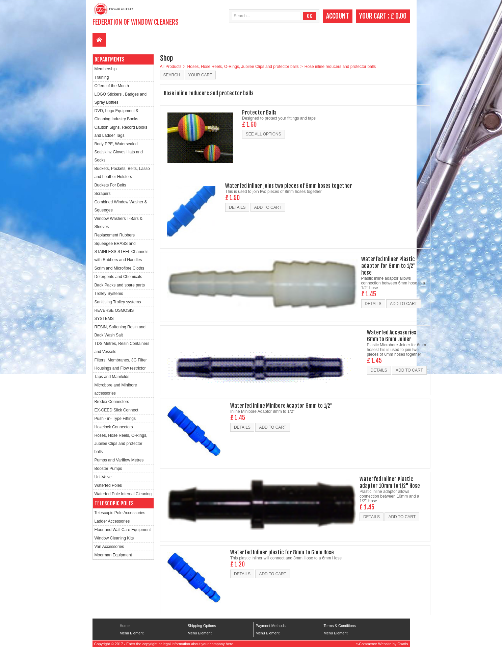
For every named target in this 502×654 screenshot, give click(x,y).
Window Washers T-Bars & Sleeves (119, 222)
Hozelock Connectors (114, 427)
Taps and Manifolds (112, 376)
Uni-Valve (103, 477)
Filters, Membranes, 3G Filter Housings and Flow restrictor (121, 364)
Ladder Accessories (112, 521)
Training (102, 77)
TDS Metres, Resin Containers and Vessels (122, 347)
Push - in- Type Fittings (115, 418)
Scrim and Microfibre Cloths (119, 268)
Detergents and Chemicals (118, 276)
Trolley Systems (109, 293)
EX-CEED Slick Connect (116, 410)
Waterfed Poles (108, 485)
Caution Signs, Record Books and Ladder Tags (121, 131)
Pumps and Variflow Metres (119, 460)
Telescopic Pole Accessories (120, 512)
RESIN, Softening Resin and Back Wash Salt (120, 331)
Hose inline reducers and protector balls (340, 66)
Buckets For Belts (110, 185)
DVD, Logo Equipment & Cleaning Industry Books (117, 114)
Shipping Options (202, 626)
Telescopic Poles (114, 503)
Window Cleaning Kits (114, 538)
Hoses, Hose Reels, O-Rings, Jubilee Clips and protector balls (121, 443)
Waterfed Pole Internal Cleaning (123, 494)
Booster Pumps (108, 468)
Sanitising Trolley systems (118, 302)
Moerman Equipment (113, 555)
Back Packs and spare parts (120, 285)
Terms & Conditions (340, 626)
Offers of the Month (112, 85)
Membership (106, 69)
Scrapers (103, 193)
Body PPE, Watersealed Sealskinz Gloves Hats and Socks (119, 152)
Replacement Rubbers (115, 235)
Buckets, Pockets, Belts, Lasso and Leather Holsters (122, 172)
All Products (171, 66)
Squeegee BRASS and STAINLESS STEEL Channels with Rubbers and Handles (122, 251)
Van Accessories (109, 546)
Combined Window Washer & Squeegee (121, 206)
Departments (110, 59)
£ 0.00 (398, 16)
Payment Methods (271, 626)
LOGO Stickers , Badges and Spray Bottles (121, 98)
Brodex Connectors (112, 401)
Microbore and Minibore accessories (116, 389)
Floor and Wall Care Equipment (123, 529)
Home (125, 626)
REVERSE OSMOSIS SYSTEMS (114, 314)
